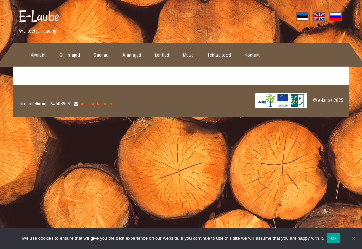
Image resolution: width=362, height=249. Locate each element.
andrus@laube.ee (96, 104)
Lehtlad (162, 55)
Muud (188, 55)
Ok (334, 238)
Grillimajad (69, 55)
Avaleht (38, 55)
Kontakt (252, 55)
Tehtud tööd (219, 55)
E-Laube (39, 16)
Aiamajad (131, 55)
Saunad (101, 55)
